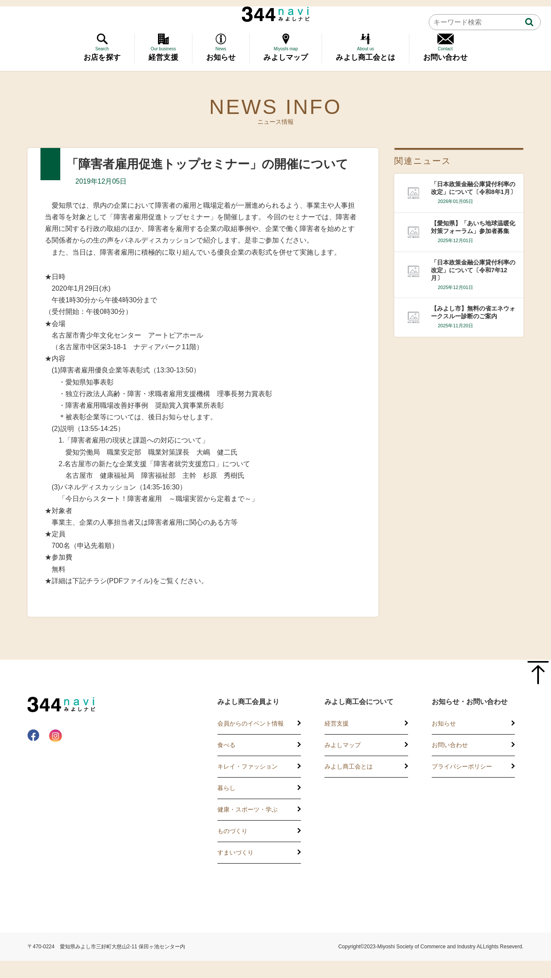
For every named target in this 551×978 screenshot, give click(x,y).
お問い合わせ (450, 744)
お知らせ (444, 723)
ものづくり (232, 830)
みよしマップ (343, 744)
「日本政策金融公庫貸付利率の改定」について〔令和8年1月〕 (473, 188)
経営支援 (337, 723)
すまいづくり (235, 852)
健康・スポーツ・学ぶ (247, 809)
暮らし (226, 787)
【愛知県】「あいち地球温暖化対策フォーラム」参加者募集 (473, 227)
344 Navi (276, 14)
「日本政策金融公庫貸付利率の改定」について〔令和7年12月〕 (473, 270)
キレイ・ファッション (247, 766)
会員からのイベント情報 (250, 723)
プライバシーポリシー (462, 766)
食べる (226, 744)
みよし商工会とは (349, 766)
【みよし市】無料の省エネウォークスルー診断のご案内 (473, 312)
